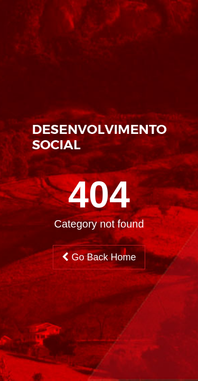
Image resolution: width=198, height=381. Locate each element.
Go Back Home (99, 257)
